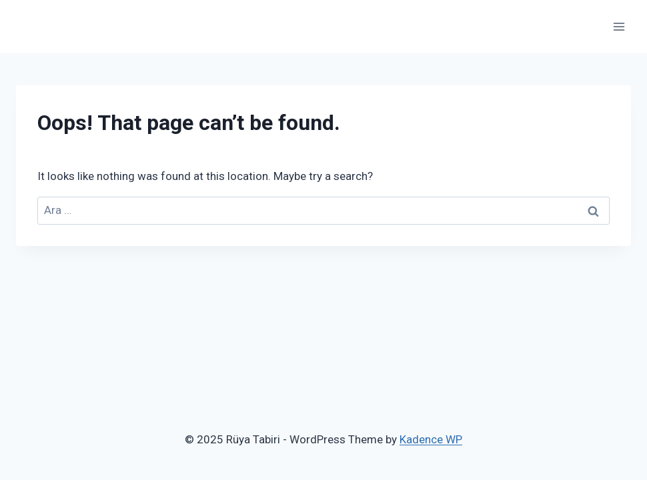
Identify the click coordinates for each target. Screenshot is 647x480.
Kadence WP (431, 439)
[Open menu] (618, 26)
